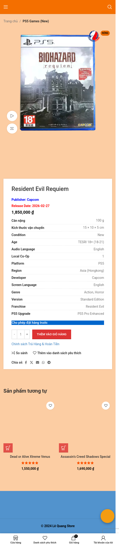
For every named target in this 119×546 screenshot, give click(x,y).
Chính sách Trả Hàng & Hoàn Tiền (35, 344)
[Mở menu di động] (5, 7)
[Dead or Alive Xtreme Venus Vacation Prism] (30, 426)
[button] (8, 448)
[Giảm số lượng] (14, 334)
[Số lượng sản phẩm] (20, 334)
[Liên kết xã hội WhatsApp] (43, 362)
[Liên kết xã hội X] (32, 362)
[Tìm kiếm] (109, 7)
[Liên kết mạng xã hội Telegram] (49, 362)
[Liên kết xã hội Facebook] (26, 362)
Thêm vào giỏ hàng (52, 334)
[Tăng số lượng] (27, 334)
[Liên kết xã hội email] (38, 362)
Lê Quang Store (63, 526)
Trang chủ (10, 21)
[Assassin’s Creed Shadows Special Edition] (85, 426)
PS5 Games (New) (36, 21)
